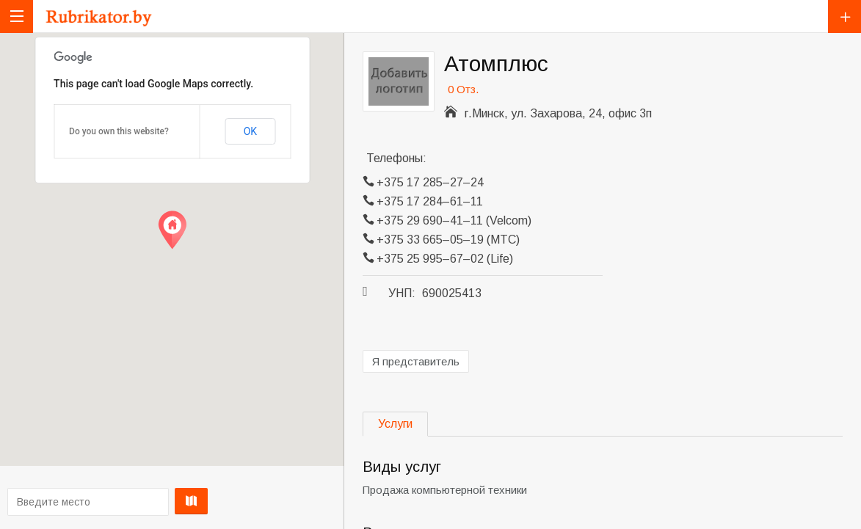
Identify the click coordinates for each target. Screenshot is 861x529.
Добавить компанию (844, 16)
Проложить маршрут (168, 501)
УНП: (401, 293)
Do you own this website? (119, 131)
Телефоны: (396, 158)
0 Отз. (463, 89)
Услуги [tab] (395, 423)
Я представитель (415, 361)
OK (250, 131)
